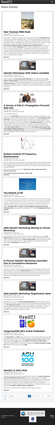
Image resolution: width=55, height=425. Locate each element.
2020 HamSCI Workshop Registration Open (27, 293)
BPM (31, 173)
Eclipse (27, 173)
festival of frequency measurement (16, 173)
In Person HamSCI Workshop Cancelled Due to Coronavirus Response (25, 262)
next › (49, 396)
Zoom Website (14, 242)
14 (42, 396)
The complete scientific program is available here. (21, 385)
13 (39, 396)
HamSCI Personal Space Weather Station (35, 340)
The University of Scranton (13, 304)
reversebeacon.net (44, 37)
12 (35, 396)
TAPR (17, 337)
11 (32, 396)
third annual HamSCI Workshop (23, 79)
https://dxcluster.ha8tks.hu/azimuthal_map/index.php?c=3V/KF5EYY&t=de (23, 45)
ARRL (25, 344)
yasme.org (20, 47)
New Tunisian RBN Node (17, 32)
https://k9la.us (15, 116)
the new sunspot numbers (12, 127)
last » (5, 398)
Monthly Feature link (36, 122)
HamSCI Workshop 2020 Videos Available (26, 73)
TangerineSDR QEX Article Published (24, 331)
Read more (6, 57)
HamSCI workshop (25, 270)
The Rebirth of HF (13, 193)
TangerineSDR (9, 337)
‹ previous (11, 396)
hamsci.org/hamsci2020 (29, 239)
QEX (16, 341)
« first (5, 396)
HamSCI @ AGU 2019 (15, 370)
